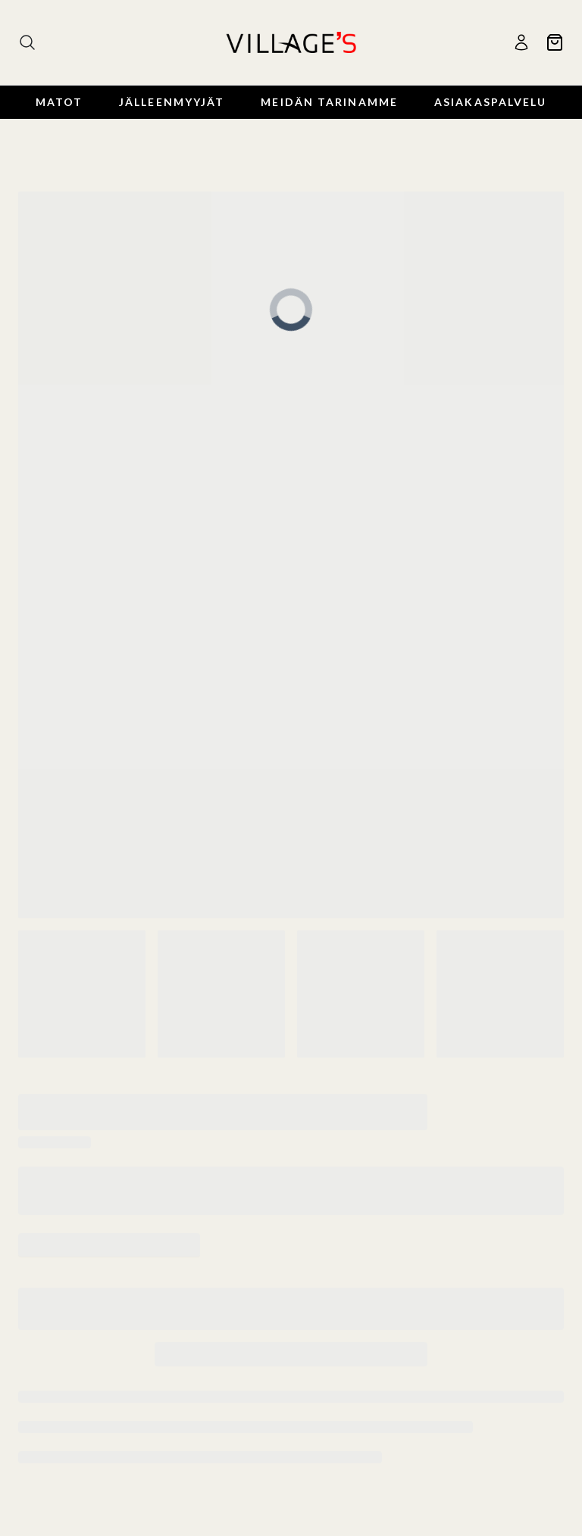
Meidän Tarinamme (329, 101)
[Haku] (27, 42)
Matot (59, 101)
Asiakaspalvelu (490, 101)
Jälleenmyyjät (171, 101)
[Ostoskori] (555, 42)
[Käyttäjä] (521, 42)
